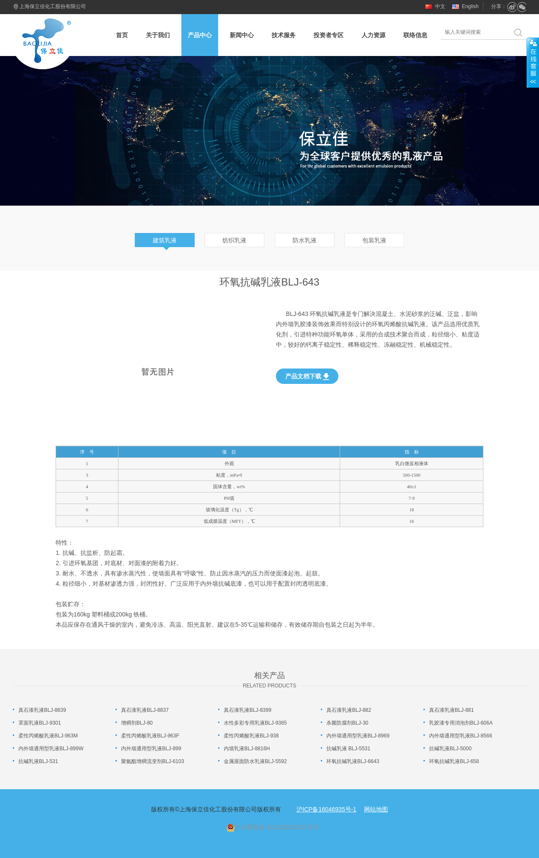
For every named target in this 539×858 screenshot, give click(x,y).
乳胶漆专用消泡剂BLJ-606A (461, 723)
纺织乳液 (234, 240)
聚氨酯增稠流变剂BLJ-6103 (152, 761)
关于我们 (158, 35)
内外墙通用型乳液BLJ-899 (151, 749)
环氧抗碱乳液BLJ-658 (454, 761)
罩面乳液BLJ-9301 (39, 723)
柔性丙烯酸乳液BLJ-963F (150, 736)
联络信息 (415, 35)
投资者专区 (329, 35)
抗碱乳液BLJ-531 (38, 761)
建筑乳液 (165, 240)
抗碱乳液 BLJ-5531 (348, 749)
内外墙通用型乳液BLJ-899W (50, 749)
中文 (440, 6)
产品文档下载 (307, 376)
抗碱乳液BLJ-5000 (450, 749)
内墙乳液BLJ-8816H (247, 749)
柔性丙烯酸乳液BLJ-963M (48, 736)
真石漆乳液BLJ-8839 (42, 710)
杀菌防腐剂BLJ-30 (347, 723)
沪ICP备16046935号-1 (326, 809)
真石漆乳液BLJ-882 (348, 710)
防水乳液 (305, 240)
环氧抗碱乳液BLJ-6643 (352, 761)
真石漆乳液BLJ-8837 (145, 710)
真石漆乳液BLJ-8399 (247, 710)
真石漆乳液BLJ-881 (451, 710)
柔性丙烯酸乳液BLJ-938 (251, 736)
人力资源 (373, 35)
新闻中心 (242, 35)
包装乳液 (374, 240)
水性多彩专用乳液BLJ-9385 (255, 723)
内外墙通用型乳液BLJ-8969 (357, 736)
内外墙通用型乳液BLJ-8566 (460, 736)
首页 (122, 35)
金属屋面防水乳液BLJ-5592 (255, 761)
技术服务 (284, 35)
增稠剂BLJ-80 (137, 723)
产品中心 (200, 35)
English (470, 6)
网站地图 (376, 809)
